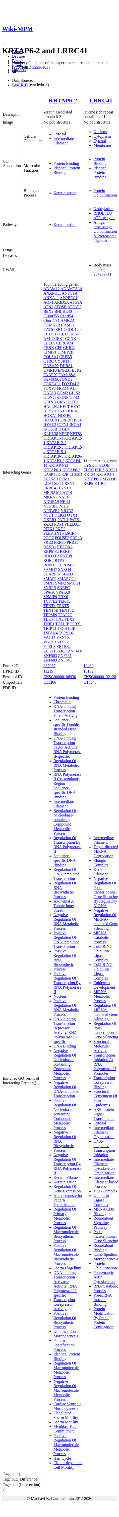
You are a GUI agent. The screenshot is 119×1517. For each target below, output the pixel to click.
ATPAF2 (74, 307)
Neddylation (103, 209)
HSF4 (77, 420)
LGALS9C (52, 483)
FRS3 (61, 388)
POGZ (48, 538)
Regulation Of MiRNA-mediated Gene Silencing (105, 1012)
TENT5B (50, 610)
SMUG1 (73, 583)
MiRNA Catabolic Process (101, 937)
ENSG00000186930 (59, 677)
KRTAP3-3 (55, 461)
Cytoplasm (102, 136)
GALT (72, 388)
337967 (49, 666)
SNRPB (49, 588)
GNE (64, 397)
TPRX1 (76, 624)
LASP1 (49, 474)
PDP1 (58, 524)
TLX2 (59, 619)
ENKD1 (64, 370)
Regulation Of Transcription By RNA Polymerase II (67, 844)
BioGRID (20, 85)
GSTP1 (72, 402)
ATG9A (76, 302)
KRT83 (76, 434)
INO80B (50, 429)
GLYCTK (51, 397)
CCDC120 (72, 329)
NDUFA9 (51, 501)
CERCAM (64, 343)
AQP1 (48, 302)
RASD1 (49, 547)
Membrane (102, 145)
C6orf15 (50, 320)
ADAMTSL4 (71, 289)
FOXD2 (66, 379)
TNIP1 (48, 624)
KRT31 (111, 470)
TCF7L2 (50, 601)
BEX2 (48, 311)
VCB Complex (105, 1191)
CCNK (70, 338)
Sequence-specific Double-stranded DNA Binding (66, 727)
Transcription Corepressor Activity (64, 1304)
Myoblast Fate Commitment (65, 1428)
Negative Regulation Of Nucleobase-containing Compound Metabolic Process (64, 1064)
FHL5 (99, 470)
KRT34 (89, 474)
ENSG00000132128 (99, 677)
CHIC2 (69, 347)
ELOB (104, 465)
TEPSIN (50, 615)
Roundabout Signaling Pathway (103, 1222)
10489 (88, 666)
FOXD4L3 (70, 384)
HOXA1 (50, 415)
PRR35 (72, 542)
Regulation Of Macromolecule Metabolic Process (66, 1370)
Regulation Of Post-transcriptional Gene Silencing (105, 1030)
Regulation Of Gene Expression (67, 1188)
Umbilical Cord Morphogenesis (66, 1333)
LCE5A (49, 479)
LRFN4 (68, 483)
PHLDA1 (72, 524)
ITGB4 (64, 429)
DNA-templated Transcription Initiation (104, 1148)
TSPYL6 (66, 633)
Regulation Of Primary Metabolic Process (64, 1216)
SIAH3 (67, 574)
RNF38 (66, 556)
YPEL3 (49, 646)
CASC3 (67, 325)
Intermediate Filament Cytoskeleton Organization (103, 1166)
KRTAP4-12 (58, 465)
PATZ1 (75, 520)
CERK (48, 347)
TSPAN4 (50, 633)
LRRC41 (100, 100)
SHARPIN (52, 574)
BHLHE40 (63, 311)
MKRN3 (50, 497)
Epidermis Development (104, 985)
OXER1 (49, 520)
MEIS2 (49, 492)
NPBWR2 (51, 511)
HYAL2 (49, 424)
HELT (65, 406)
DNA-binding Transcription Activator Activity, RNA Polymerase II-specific (65, 1283)
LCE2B (62, 474)
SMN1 (48, 583)
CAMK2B (51, 325)
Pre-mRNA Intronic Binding (102, 1299)
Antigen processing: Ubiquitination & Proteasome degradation (105, 231)
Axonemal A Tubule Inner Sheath (63, 905)
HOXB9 (64, 415)
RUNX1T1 (52, 565)
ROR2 (48, 560)
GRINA (49, 402)
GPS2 (74, 397)
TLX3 (69, 619)
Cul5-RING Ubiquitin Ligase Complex (102, 953)
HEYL (60, 411)
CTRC (48, 361)
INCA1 (75, 424)
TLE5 (48, 619)
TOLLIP (62, 624)
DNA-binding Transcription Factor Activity (65, 711)
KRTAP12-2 (56, 443)
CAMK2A (66, 320)
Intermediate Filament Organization (103, 1132)
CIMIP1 (49, 352)
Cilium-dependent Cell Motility (68, 1465)
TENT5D (66, 610)
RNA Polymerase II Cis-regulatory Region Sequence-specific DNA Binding (67, 785)
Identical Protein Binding (100, 172)
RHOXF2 (51, 556)
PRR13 (76, 538)
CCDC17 (50, 334)
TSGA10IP (66, 628)
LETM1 (63, 479)
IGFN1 (63, 424)
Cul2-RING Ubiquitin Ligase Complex (102, 971)
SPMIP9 (50, 597)
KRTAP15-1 (56, 452)
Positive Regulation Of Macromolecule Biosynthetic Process (66, 1254)
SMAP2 (49, 578)
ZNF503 (50, 655)
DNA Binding (64, 1046)
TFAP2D (65, 615)
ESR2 (76, 370)
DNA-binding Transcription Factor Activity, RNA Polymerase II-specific (67, 747)
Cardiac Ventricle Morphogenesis (67, 1406)
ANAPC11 (52, 293)
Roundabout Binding (103, 1247)
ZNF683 (50, 660)
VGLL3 (49, 642)
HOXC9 (64, 420)
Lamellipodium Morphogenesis (105, 1256)
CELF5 (49, 343)
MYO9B (109, 479)
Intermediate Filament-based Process (105, 1182)
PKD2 (60, 529)
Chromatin (62, 702)
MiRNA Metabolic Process (101, 996)
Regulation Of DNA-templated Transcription (66, 874)
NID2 (63, 506)
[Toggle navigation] (4, 44)
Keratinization (65, 193)
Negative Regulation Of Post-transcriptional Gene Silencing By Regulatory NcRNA (105, 892)
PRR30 (60, 542)
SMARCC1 (66, 578)
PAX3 (48, 524)
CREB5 (65, 357)
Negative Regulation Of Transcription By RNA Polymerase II (67, 1164)
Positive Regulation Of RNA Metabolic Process (66, 1008)
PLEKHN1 (52, 533)
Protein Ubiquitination (105, 192)
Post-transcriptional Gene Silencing (105, 1236)
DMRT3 (50, 370)
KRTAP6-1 (52, 470)
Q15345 (89, 682)
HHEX (71, 411)
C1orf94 (66, 316)
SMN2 (60, 583)
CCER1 (57, 338)
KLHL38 (50, 434)
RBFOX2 (65, 547)
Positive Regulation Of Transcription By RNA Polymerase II (67, 982)
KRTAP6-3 (71, 470)
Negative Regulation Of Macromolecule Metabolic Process (66, 1390)
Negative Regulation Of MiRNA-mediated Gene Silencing (105, 919)
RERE (65, 551)
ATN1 (48, 307)
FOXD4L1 (52, 384)
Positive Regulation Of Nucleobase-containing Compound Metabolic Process (64, 1114)
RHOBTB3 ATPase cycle (104, 215)
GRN (61, 402)
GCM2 (62, 393)
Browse (18, 56)
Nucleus (99, 132)
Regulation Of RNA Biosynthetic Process (64, 890)
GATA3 (49, 393)
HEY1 (76, 406)
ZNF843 (65, 660)
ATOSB (60, 307)
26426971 (101, 274)
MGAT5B (64, 492)
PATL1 (63, 520)
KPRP (64, 434)
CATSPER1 (53, 329)
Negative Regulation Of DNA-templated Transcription (66, 1089)
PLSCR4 (69, 533)
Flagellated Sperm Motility (65, 1415)
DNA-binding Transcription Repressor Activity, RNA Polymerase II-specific (65, 1030)
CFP (58, 347)
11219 (48, 671)
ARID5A (61, 302)
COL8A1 (50, 357)
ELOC (88, 470)
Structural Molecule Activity (101, 1046)
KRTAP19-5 (53, 456)
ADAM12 (51, 289)
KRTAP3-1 (105, 474)
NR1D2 (67, 511)
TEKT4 (49, 606)
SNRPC (63, 588)
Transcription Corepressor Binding (104, 1082)
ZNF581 (65, 655)
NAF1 (63, 497)
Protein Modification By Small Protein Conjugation (103, 1318)
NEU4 (65, 501)
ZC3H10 (50, 651)
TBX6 (63, 597)
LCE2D (76, 474)
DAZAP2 (51, 366)
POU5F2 (62, 538)
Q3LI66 (49, 682)
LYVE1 (65, 488)
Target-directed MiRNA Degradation (105, 851)
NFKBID (50, 506)
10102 (88, 671)
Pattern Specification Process (64, 1345)
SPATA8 (63, 592)
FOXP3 (49, 388)
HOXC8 (50, 420)
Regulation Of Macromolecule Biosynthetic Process (66, 1234)
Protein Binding (66, 163)
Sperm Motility (65, 1422)
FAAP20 (50, 375)
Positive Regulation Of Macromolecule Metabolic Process (66, 1444)
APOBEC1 (69, 298)
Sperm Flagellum (67, 1268)
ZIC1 (62, 651)
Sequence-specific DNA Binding (64, 860)
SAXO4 (64, 569)
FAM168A (67, 375)
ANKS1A (69, 293)
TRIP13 (49, 628)
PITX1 (48, 529)
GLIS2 (74, 393)
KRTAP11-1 (53, 438)
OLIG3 (60, 515)
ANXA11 (51, 298)
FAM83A (50, 379)
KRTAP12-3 (53, 447)
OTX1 (72, 515)
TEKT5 (62, 606)
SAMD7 (50, 569)
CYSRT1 (62, 361)
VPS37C (64, 642)
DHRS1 (66, 366)
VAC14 (49, 637)
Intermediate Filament (63, 140)
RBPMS (90, 483)
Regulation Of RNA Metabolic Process (66, 765)
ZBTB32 (63, 646)
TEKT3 (64, 601)
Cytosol (59, 134)
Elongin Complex (100, 862)
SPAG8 (49, 592)
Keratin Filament (67, 1177)
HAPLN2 (51, 406)
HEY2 (48, 411)
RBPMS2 (51, 551)
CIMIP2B (65, 352)
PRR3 (48, 542)
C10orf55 (51, 316)
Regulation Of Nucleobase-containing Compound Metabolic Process (64, 821)
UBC (102, 483)
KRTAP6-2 (63, 100)
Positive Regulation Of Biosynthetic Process (64, 1320)
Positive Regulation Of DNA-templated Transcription (66, 940)
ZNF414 (75, 651)
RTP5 (59, 560)
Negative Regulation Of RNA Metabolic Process (66, 921)
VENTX (63, 637)
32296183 (40, 67)
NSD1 (48, 515)
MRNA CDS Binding (103, 1211)
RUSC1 (68, 565)
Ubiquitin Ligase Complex (101, 1200)
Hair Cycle (62, 1458)
